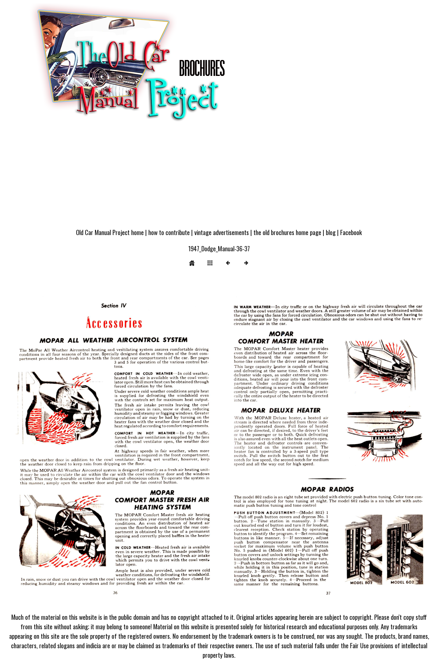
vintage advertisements (221, 232)
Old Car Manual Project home (110, 232)
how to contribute (169, 232)
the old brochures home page (287, 232)
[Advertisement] (219, 178)
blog (331, 232)
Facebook (351, 232)
